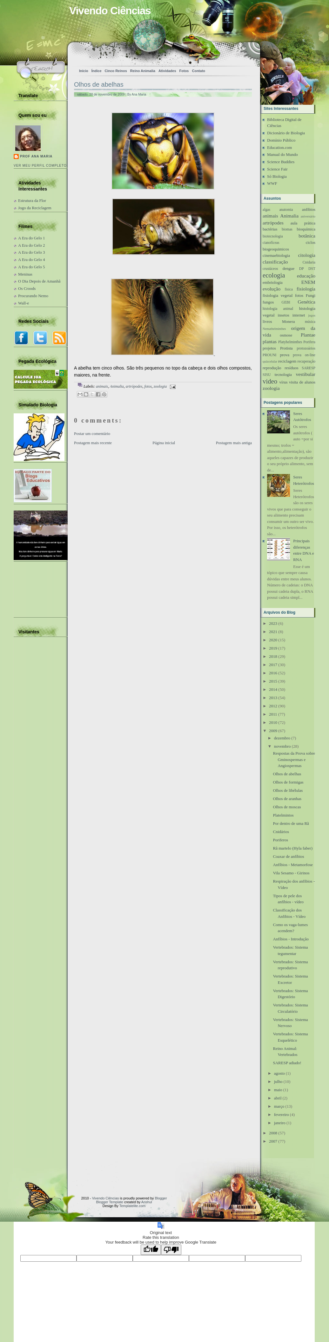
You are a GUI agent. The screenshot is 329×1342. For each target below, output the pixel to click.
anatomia (286, 210)
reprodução (272, 367)
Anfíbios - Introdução (291, 939)
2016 (273, 673)
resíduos (291, 367)
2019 (273, 648)
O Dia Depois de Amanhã (39, 281)
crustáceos (270, 269)
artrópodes (134, 386)
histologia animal (278, 309)
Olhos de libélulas (288, 790)
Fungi (310, 295)
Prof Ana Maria (36, 156)
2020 (273, 640)
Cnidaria (309, 262)
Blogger (161, 1198)
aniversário (308, 216)
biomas (287, 229)
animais (102, 386)
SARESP (308, 368)
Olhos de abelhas (99, 84)
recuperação (306, 361)
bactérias (270, 229)
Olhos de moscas (287, 807)
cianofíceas (271, 243)
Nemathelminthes (274, 328)
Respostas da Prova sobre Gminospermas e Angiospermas (294, 759)
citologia (306, 255)
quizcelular (270, 361)
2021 (273, 631)
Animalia (117, 386)
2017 (273, 664)
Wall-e (23, 303)
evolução (271, 288)
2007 (273, 1141)
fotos (147, 386)
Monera (288, 321)
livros (267, 321)
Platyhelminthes (290, 342)
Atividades (167, 71)
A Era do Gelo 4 (31, 259)
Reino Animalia (142, 71)
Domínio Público (281, 140)
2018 (273, 656)
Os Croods (27, 288)
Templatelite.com (132, 1206)
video (270, 381)
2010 (273, 722)
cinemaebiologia (276, 255)
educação (306, 275)
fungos (268, 302)
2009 (273, 730)
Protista (286, 348)
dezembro (282, 738)
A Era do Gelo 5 (31, 266)
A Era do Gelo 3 (31, 252)
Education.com (279, 147)
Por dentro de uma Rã (291, 823)
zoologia (160, 386)
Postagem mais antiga (234, 442)
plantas (270, 341)
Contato (198, 71)
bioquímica (306, 229)
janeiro (279, 1122)
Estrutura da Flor (32, 200)
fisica (289, 289)
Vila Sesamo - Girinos (291, 873)
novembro (282, 746)
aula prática (303, 223)
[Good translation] (151, 1250)
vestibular (306, 374)
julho (278, 1081)
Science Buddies (280, 161)
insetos (283, 315)
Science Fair (277, 169)
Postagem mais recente (93, 442)
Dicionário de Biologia (286, 132)
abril (278, 1098)
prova (284, 354)
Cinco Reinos (116, 71)
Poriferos (280, 840)
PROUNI (270, 355)
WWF (272, 183)
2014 (273, 689)
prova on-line (304, 355)
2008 (273, 1133)
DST (311, 269)
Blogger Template (109, 1202)
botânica (307, 235)
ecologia (274, 275)
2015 (273, 681)
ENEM (308, 282)
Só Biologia (277, 176)
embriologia (273, 282)
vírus (283, 382)
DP (301, 269)
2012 (273, 706)
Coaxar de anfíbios (288, 856)
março (279, 1106)
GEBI (286, 302)
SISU (267, 375)
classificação (275, 261)
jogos (311, 315)
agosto (279, 1073)
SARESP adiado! (287, 1062)
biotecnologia (273, 236)
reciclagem (287, 361)
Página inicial (163, 442)
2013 (273, 697)
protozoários (306, 348)
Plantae (308, 334)
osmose (286, 335)
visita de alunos (302, 382)
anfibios (308, 209)
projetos (269, 348)
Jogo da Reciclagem (34, 207)
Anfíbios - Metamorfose (293, 864)
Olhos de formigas (288, 782)
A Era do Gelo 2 (31, 245)
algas (266, 210)
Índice (96, 71)
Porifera (309, 342)
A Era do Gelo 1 (31, 238)
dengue (289, 268)
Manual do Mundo (282, 154)
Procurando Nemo (33, 295)
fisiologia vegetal (277, 295)
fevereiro (281, 1114)
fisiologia (306, 288)
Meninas (25, 274)
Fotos (184, 71)
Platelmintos (283, 815)
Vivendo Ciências (110, 11)
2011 (273, 714)
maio (278, 1089)
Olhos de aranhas (287, 798)
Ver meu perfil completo (40, 165)
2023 (273, 623)
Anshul (146, 1202)
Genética (306, 301)
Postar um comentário (92, 433)
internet (298, 315)
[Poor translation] (171, 1250)
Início (83, 71)
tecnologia (283, 374)
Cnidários (281, 831)
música (310, 322)
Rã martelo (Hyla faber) (292, 848)
